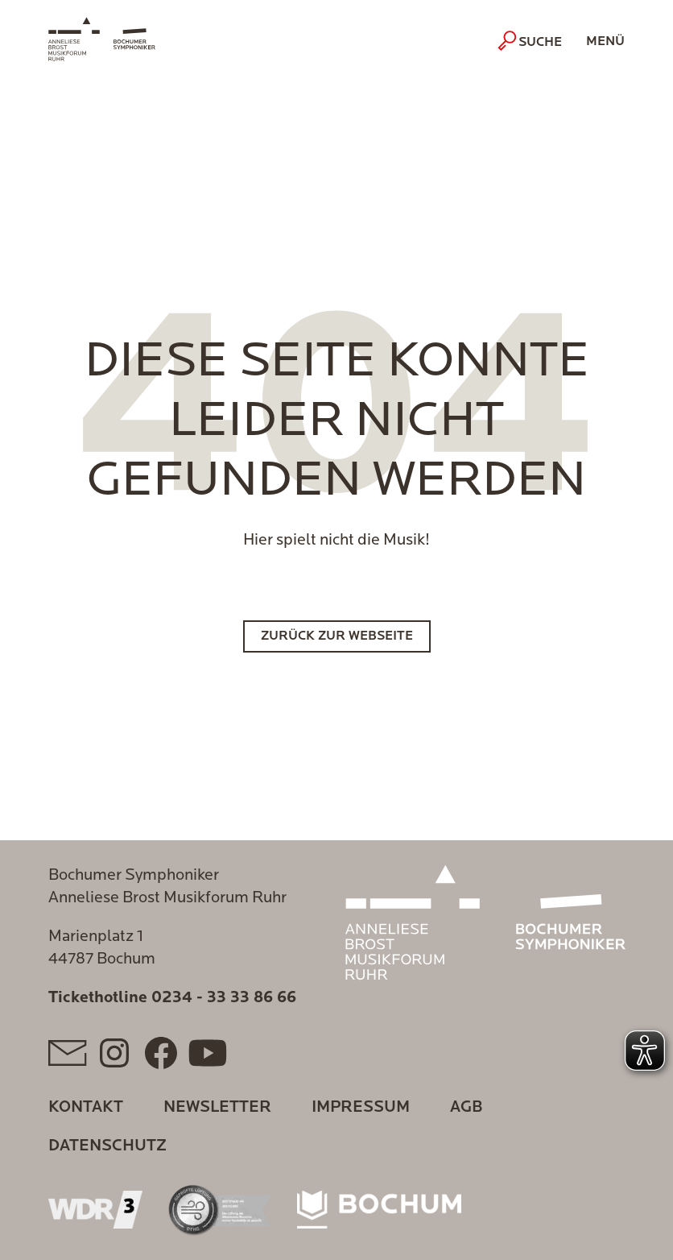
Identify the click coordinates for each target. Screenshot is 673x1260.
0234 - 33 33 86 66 (223, 998)
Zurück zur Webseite (337, 636)
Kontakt (85, 1108)
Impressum (361, 1108)
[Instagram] (114, 1053)
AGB (466, 1108)
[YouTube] (207, 1053)
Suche (532, 41)
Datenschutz (107, 1146)
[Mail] (67, 1053)
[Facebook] (161, 1053)
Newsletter (217, 1108)
